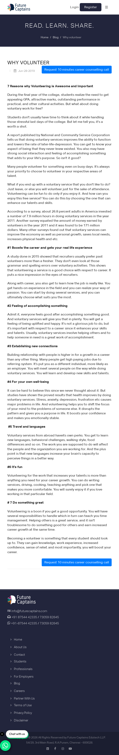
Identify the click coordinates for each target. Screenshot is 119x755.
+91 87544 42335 (24, 617)
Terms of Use (23, 705)
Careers (19, 691)
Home (44, 37)
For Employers (24, 676)
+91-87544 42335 (23, 623)
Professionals (23, 669)
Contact (19, 654)
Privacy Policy (23, 712)
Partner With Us (24, 698)
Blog (55, 37)
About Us (20, 647)
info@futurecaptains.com (29, 611)
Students (20, 661)
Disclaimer (21, 720)
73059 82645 (49, 617)
